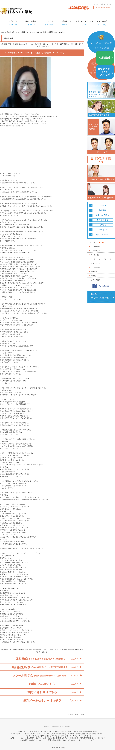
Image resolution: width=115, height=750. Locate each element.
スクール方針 (95, 251)
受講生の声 (10, 32)
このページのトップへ (76, 714)
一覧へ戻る (54, 44)
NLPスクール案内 (42, 738)
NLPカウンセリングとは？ (51, 736)
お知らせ (93, 738)
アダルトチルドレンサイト (20, 734)
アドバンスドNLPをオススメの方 (55, 731)
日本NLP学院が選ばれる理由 (87, 731)
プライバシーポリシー (75, 740)
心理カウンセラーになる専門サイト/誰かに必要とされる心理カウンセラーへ (77, 734)
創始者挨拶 (53, 738)
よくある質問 (95, 267)
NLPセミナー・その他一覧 (82, 736)
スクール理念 (95, 246)
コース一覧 (95, 255)
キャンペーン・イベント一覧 (101, 259)
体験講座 (24, 740)
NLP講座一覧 (66, 736)
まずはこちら (28, 731)
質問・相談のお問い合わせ (57, 740)
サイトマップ (89, 740)
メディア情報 (95, 280)
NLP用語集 (74, 738)
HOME (2, 32)
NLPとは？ (38, 731)
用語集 (93, 276)
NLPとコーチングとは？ (32, 736)
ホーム (20, 731)
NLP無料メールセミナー (37, 740)
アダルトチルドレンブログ (40, 734)
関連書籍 (94, 272)
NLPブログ (101, 738)
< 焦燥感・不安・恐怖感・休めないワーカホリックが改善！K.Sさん (24, 44)
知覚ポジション (7, 341)
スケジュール (95, 263)
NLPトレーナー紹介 (17, 738)
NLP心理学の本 (63, 738)
